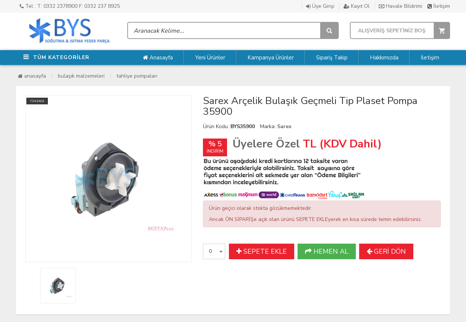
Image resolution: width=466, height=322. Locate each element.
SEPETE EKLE (261, 251)
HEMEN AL (326, 251)
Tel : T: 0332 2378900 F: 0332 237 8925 (70, 6)
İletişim (438, 6)
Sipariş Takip (332, 57)
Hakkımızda (384, 57)
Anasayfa (158, 57)
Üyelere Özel (266, 144)
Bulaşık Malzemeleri (81, 75)
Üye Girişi (320, 6)
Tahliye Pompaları (136, 75)
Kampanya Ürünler (270, 57)
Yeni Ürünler (210, 57)
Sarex (284, 126)
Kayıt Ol (357, 6)
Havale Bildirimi (400, 6)
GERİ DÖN (386, 251)
